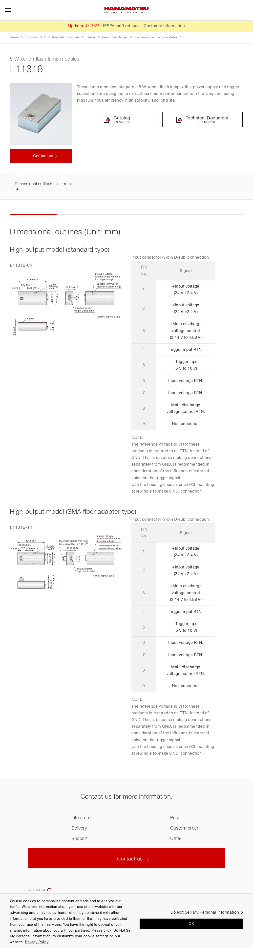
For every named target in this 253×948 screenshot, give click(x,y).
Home (14, 37)
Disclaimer (37, 890)
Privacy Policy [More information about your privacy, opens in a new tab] (36, 942)
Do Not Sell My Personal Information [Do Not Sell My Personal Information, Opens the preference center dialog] (204, 913)
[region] (126, 920)
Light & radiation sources (61, 37)
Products (31, 37)
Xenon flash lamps (114, 37)
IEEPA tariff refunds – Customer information (144, 26)
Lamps (90, 37)
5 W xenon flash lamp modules (155, 37)
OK (191, 923)
